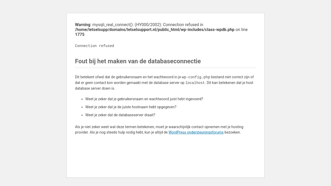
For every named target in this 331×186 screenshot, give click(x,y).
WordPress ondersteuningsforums (196, 132)
